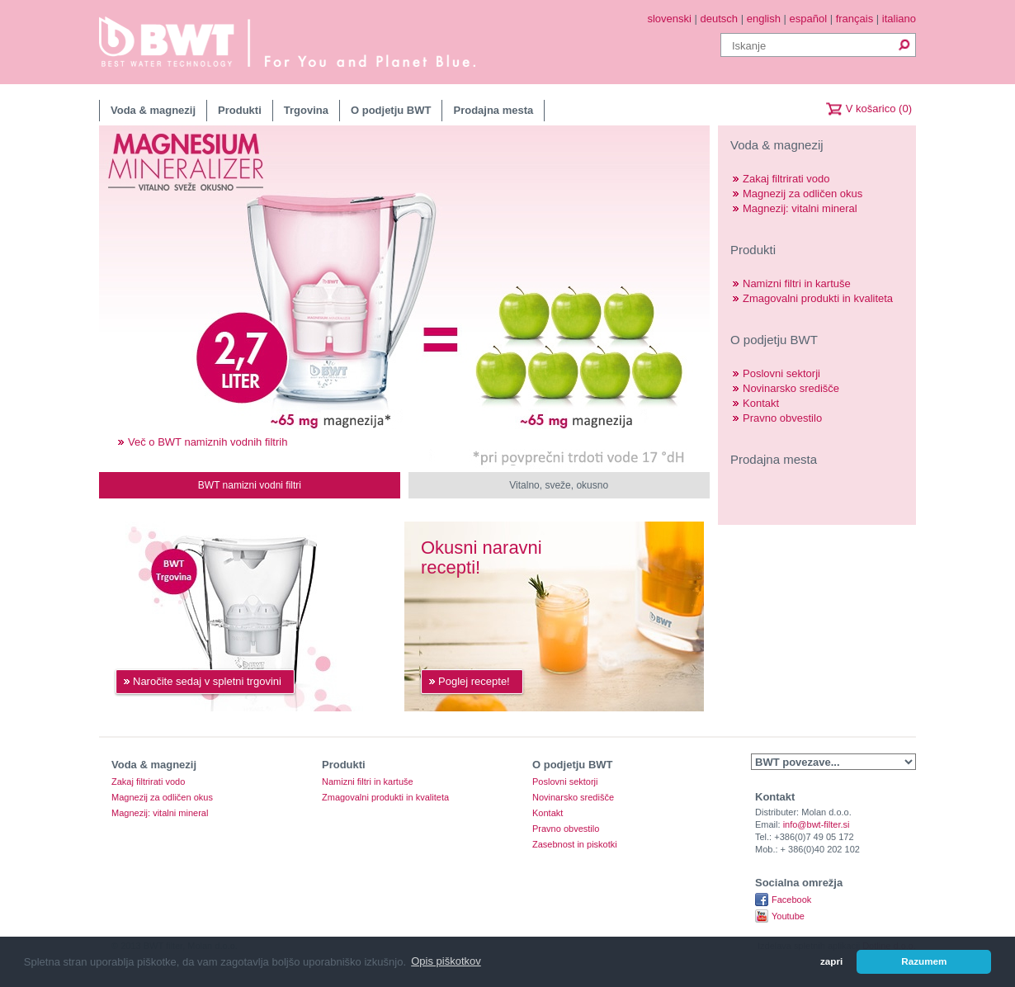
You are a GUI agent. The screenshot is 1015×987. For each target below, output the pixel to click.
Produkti (240, 110)
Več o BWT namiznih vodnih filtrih (207, 442)
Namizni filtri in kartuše (797, 283)
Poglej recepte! (474, 681)
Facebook (791, 899)
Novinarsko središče (791, 388)
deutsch (720, 18)
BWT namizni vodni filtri (249, 485)
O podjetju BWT (391, 110)
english (764, 18)
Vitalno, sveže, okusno (558, 485)
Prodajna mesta (493, 110)
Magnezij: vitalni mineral (800, 208)
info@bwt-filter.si (816, 824)
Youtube (788, 916)
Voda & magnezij (153, 110)
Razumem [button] (924, 961)
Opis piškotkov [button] (446, 961)
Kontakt (761, 403)
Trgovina (306, 110)
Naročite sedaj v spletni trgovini (207, 681)
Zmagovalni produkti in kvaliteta (818, 298)
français (855, 18)
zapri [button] (831, 961)
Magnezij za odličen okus (802, 193)
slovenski (669, 18)
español (809, 18)
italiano (899, 18)
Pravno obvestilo (782, 418)
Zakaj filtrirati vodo (786, 178)
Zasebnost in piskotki (574, 844)
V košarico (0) (879, 108)
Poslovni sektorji (781, 373)
